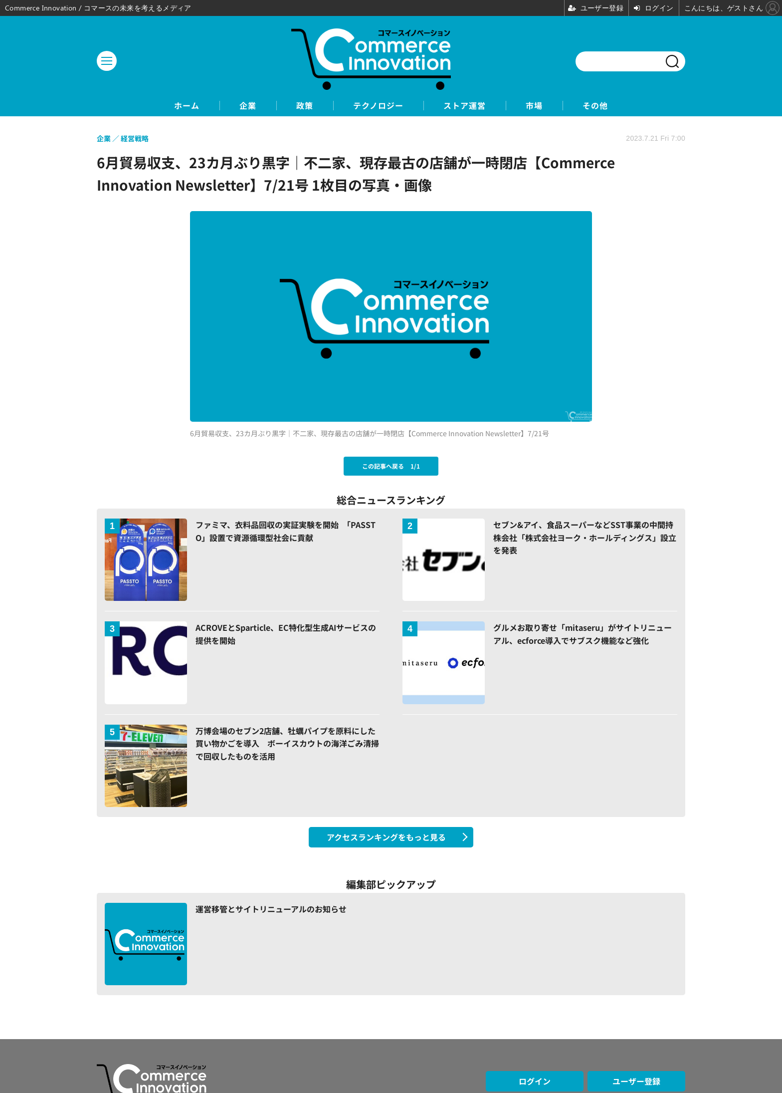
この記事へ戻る (391, 466)
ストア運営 (464, 105)
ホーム (186, 105)
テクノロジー (378, 105)
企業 (247, 105)
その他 (595, 105)
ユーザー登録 (636, 1081)
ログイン (535, 1081)
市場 (534, 105)
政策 (304, 105)
